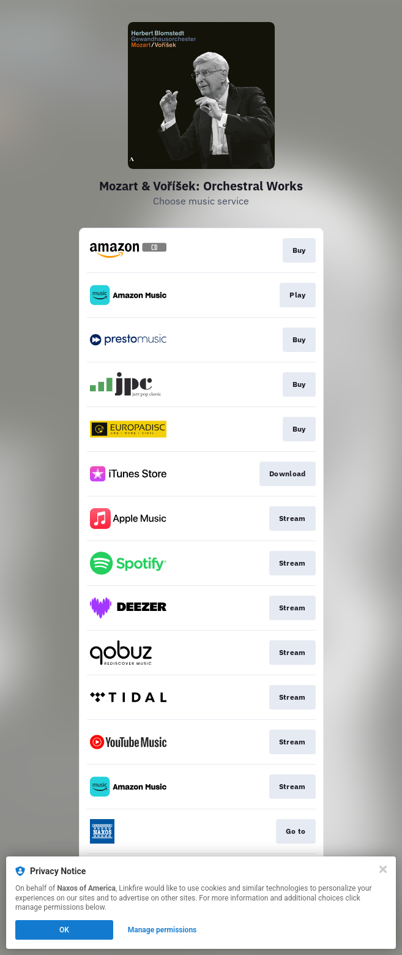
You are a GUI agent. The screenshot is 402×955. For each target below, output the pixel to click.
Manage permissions (162, 930)
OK (64, 930)
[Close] (383, 869)
